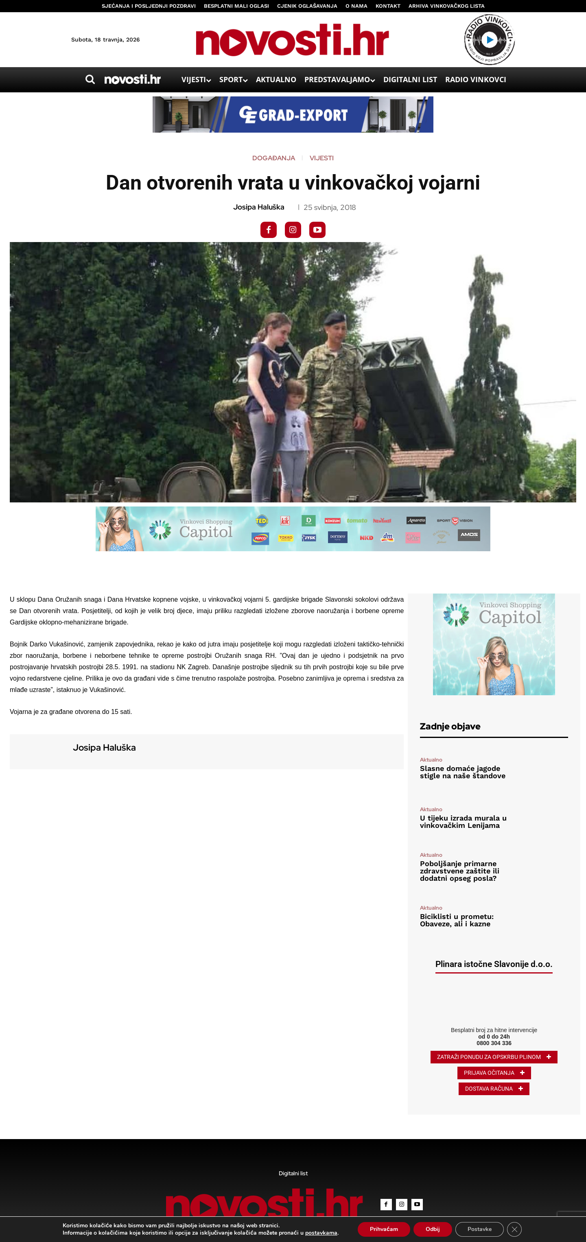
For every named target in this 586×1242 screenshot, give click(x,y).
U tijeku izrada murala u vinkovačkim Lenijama (463, 821)
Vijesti (322, 158)
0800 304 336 (494, 1043)
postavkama (321, 1233)
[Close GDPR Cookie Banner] (514, 1229)
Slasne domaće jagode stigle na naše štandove (462, 772)
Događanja (273, 158)
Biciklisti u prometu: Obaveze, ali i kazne (457, 920)
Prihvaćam (384, 1229)
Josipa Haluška (258, 207)
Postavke (480, 1229)
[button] (90, 79)
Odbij (433, 1229)
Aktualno (431, 759)
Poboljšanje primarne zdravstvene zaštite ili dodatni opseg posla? (459, 870)
